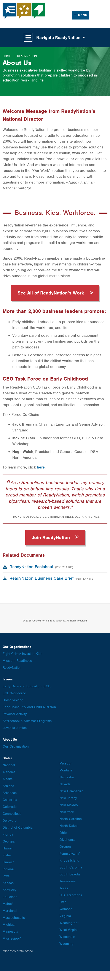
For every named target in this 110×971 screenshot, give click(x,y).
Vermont (65, 909)
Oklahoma (67, 840)
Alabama (9, 772)
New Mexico (68, 805)
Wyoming (66, 944)
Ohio (63, 833)
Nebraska (66, 777)
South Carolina (70, 867)
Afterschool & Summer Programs (27, 721)
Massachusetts (14, 918)
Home (7, 56)
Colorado (10, 807)
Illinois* (8, 862)
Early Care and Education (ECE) (27, 686)
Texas (63, 888)
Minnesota (10, 931)
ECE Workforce (14, 693)
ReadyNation (27, 56)
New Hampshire (71, 791)
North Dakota (69, 826)
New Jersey (68, 798)
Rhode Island (69, 860)
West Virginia (69, 930)
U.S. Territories (70, 895)
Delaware (9, 820)
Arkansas (10, 793)
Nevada (64, 784)
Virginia (65, 916)
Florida (8, 834)
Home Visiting (13, 700)
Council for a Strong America (24, 11)
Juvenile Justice (15, 728)
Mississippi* (12, 938)
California (10, 800)
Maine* (8, 904)
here (41, 467)
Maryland (10, 911)
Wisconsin (67, 937)
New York (66, 812)
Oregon (65, 846)
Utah (62, 902)
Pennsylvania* (69, 853)
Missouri (66, 763)
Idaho (7, 855)
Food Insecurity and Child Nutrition (29, 707)
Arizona (8, 786)
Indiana (8, 869)
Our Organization (16, 746)
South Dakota (69, 874)
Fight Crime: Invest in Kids (22, 654)
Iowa (6, 876)
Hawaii (8, 848)
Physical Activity (15, 714)
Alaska (8, 779)
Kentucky (9, 890)
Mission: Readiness (17, 661)
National (9, 765)
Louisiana (10, 897)
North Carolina (70, 819)
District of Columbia (17, 827)
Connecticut (12, 814)
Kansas (8, 883)
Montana (65, 770)
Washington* (69, 923)
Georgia (8, 841)
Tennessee (67, 881)
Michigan (9, 924)
